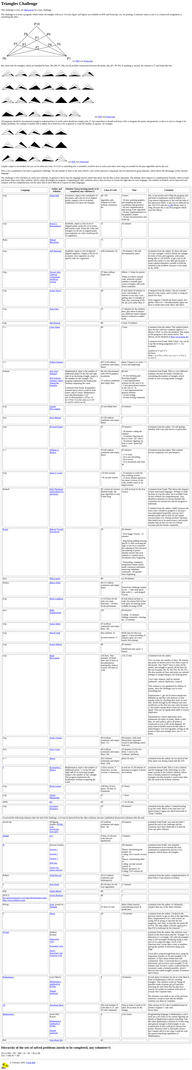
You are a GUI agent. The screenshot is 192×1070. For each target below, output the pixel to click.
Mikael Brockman (54, 241)
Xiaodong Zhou (56, 1005)
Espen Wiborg (56, 644)
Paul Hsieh (54, 884)
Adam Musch (55, 891)
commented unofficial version (55, 279)
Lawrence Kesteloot (54, 807)
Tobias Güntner (56, 362)
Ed (51, 802)
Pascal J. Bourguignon (55, 224)
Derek (52, 913)
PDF (77, 61)
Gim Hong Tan (56, 1040)
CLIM (170, 205)
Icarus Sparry (55, 290)
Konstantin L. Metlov (56, 768)
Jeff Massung (55, 251)
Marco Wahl (55, 583)
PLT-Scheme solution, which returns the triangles (56, 382)
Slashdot (53, 907)
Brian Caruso (55, 786)
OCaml (6, 932)
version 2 (54, 854)
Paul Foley (54, 309)
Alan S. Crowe (56, 473)
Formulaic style (56, 946)
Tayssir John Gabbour (55, 273)
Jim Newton (55, 323)
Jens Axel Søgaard (54, 372)
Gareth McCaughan (55, 407)
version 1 (54, 849)
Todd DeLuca (55, 875)
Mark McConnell (54, 656)
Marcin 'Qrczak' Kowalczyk (56, 530)
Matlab (6, 836)
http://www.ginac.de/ (180, 337)
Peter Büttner (55, 418)
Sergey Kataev (56, 738)
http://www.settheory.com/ (14, 900)
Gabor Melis (55, 624)
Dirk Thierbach (56, 489)
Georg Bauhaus (56, 895)
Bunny (53, 758)
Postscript (88, 61)
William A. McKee (54, 451)
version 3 (54, 858)
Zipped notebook (54, 992)
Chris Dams (55, 327)
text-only (54, 831)
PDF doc (53, 863)
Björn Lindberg (56, 599)
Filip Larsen (55, 578)
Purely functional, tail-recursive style (56, 953)
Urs (51, 836)
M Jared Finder (56, 427)
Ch (4, 1005)
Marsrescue (29, 10)
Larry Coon (55, 749)
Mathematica (8, 977)
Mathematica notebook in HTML (55, 984)
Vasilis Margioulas (55, 796)
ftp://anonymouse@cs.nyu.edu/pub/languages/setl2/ (25, 898)
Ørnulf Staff (55, 633)
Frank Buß (54, 195)
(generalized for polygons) (56, 493)
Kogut (5, 529)
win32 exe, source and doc (56, 869)
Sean (52, 904)
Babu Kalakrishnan (55, 611)
